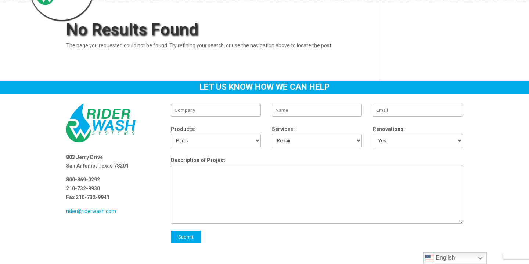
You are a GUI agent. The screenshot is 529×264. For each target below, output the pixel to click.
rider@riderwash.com (91, 211)
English (440, 258)
